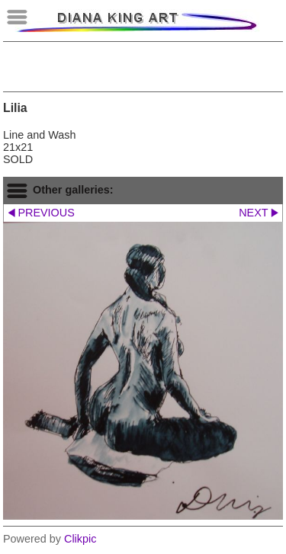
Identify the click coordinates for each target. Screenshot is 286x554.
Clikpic (80, 539)
